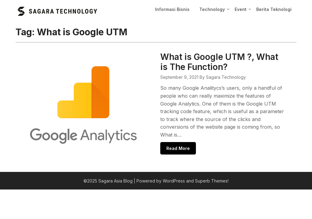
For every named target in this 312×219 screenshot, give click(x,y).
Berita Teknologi (274, 9)
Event (240, 9)
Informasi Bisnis (172, 9)
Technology (212, 9)
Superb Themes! (212, 173)
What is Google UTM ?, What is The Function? (209, 62)
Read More (155, 140)
